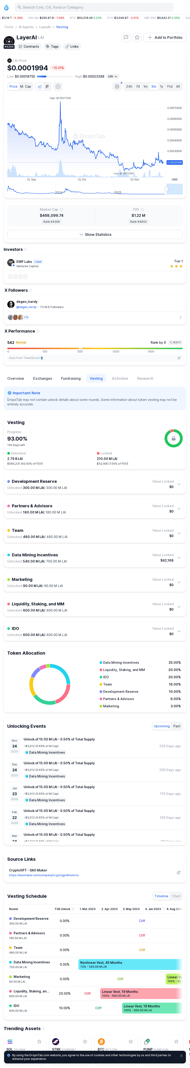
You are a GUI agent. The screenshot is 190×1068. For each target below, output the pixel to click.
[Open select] (113, 76)
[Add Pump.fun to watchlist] (176, 1041)
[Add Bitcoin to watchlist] (130, 1041)
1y (161, 86)
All (178, 86)
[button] (95, 18)
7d (138, 86)
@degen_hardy (26, 307)
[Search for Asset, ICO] (94, 7)
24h (129, 86)
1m (145, 86)
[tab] (13, 86)
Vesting (62, 27)
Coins (9, 27)
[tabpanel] (95, 145)
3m (153, 86)
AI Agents (26, 27)
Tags (52, 46)
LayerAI (45, 27)
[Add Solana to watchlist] (39, 1041)
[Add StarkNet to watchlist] (85, 1041)
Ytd (169, 86)
